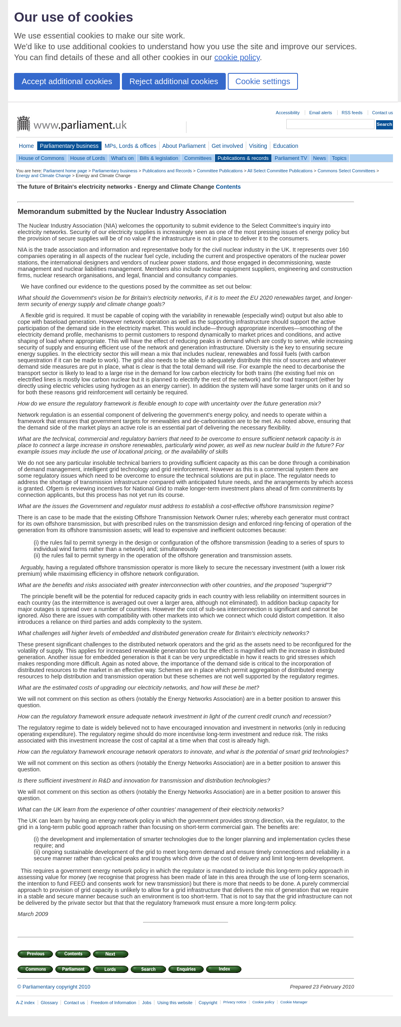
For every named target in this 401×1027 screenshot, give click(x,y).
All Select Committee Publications (280, 170)
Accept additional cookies (67, 81)
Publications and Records (167, 170)
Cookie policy (263, 1002)
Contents (228, 187)
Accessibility (288, 112)
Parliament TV (291, 158)
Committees (197, 158)
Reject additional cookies (174, 81)
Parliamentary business (69, 146)
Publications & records (243, 158)
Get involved (227, 146)
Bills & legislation (159, 158)
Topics (339, 158)
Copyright (207, 1002)
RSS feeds (352, 112)
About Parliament (184, 146)
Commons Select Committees (346, 170)
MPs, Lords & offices (130, 146)
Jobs (146, 1002)
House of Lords (87, 158)
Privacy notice (234, 1002)
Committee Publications (220, 170)
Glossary (49, 1002)
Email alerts (320, 112)
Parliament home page (65, 170)
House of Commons (41, 158)
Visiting (258, 146)
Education (285, 146)
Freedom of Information (113, 1002)
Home (26, 146)
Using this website (174, 1002)
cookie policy (237, 57)
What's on (122, 158)
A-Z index (25, 1002)
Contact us (382, 112)
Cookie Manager (294, 1002)
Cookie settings (262, 81)
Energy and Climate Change (43, 175)
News (319, 158)
